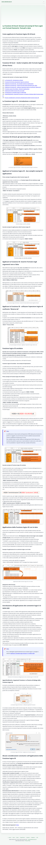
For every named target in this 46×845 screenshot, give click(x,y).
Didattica (33, 837)
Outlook (28, 837)
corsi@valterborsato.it (32, 839)
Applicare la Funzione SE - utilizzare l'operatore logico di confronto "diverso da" (23, 87)
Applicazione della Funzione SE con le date (14, 90)
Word (17, 837)
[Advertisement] (23, 15)
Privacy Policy (27, 840)
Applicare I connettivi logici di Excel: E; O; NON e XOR (22, 653)
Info (37, 837)
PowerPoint (22, 837)
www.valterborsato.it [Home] (7, 1)
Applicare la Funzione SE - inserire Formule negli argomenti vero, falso (21, 85)
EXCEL (17, 825)
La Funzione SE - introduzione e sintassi (14, 80)
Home (10, 837)
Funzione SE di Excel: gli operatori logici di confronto (17, 82)
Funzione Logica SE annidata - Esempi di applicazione (17, 89)
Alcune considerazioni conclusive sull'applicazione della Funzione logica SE (22, 97)
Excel (14, 837)
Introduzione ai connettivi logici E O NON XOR (15, 92)
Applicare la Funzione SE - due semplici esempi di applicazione (19, 83)
